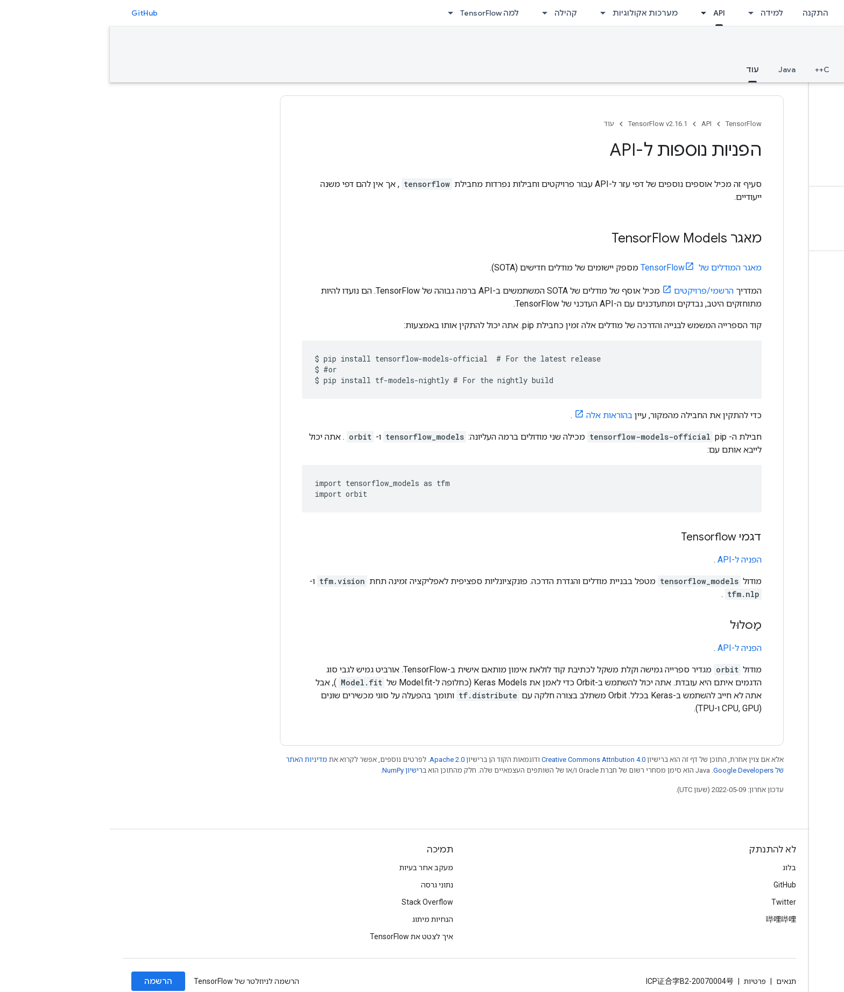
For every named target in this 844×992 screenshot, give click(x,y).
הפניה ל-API (630, 559)
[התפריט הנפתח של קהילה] (432, 13)
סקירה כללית (807, 69)
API (597, 124)
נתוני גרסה (327, 884)
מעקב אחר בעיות (316, 867)
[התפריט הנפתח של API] (590, 13)
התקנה (706, 13)
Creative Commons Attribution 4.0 (484, 759)
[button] (774, 95)
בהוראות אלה (499, 415)
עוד (499, 124)
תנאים (676, 981)
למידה (662, 13)
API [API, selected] (609, 13)
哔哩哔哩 (671, 919)
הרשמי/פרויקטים (594, 291)
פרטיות (645, 981)
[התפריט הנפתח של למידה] (638, 13)
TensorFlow (634, 124)
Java (677, 69)
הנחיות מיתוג (323, 919)
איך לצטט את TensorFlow (301, 936)
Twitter (674, 902)
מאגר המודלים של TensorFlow (591, 267)
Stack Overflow (317, 902)
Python (751, 69)
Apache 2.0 (337, 759)
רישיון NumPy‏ (292, 770)
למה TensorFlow (379, 13)
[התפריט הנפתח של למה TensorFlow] (337, 13)
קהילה (456, 13)
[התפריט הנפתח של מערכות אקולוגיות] (490, 13)
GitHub (35, 13)
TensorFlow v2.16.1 (786, 46)
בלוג (679, 867)
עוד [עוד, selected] (642, 69)
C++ (712, 69)
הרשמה (48, 981)
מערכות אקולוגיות (535, 13)
